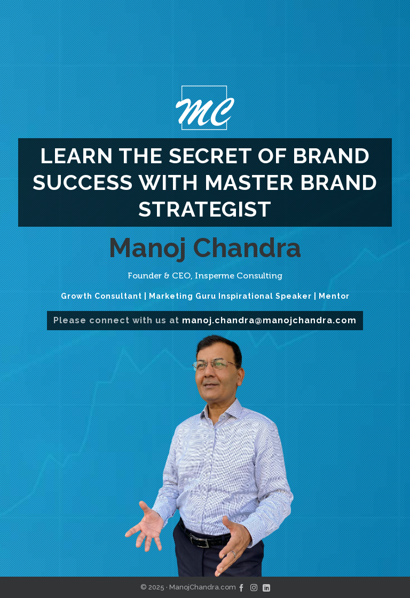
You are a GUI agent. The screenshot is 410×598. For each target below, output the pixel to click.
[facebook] (241, 587)
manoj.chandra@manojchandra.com (269, 320)
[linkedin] (266, 587)
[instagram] (253, 587)
